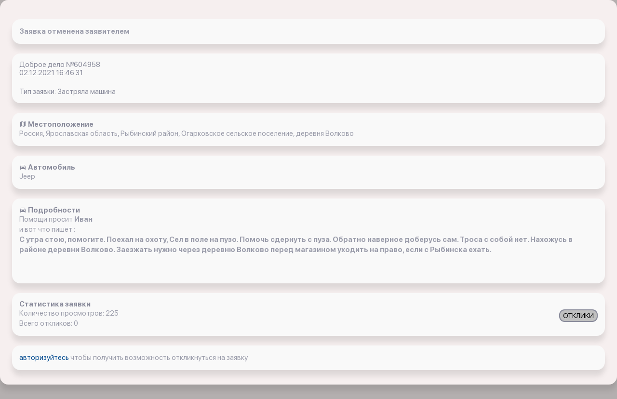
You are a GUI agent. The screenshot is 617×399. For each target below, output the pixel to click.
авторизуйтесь (44, 357)
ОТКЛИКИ (578, 315)
